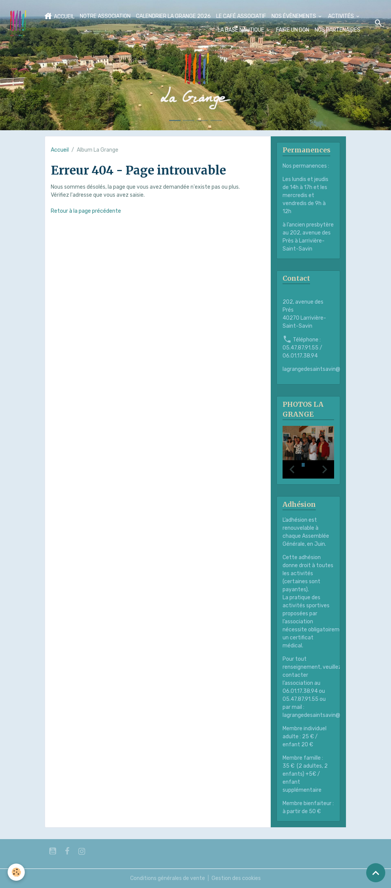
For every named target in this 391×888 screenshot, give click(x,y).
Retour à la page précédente (86, 211)
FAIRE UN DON (292, 30)
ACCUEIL (59, 16)
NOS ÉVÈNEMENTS (294, 16)
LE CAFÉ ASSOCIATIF (241, 16)
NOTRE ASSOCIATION (105, 16)
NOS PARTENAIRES (337, 30)
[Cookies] (16, 872)
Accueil (60, 150)
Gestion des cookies (236, 878)
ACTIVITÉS (341, 16)
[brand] (18, 22)
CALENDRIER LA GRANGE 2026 (173, 16)
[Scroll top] (375, 872)
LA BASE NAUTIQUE (241, 30)
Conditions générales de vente (167, 878)
